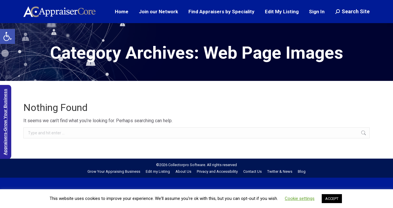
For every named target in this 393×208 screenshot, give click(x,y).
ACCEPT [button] (331, 198)
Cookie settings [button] (300, 198)
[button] (7, 36)
